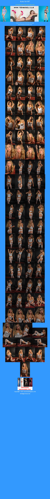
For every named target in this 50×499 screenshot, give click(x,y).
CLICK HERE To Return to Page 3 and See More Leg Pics (25, 4)
